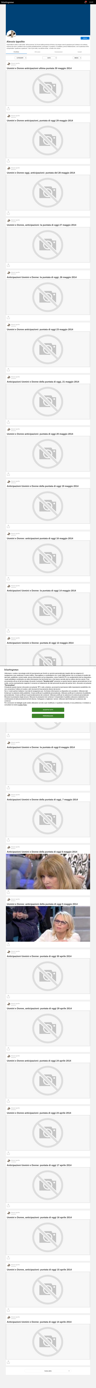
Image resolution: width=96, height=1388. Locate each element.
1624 (63, 675)
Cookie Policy (22, 705)
